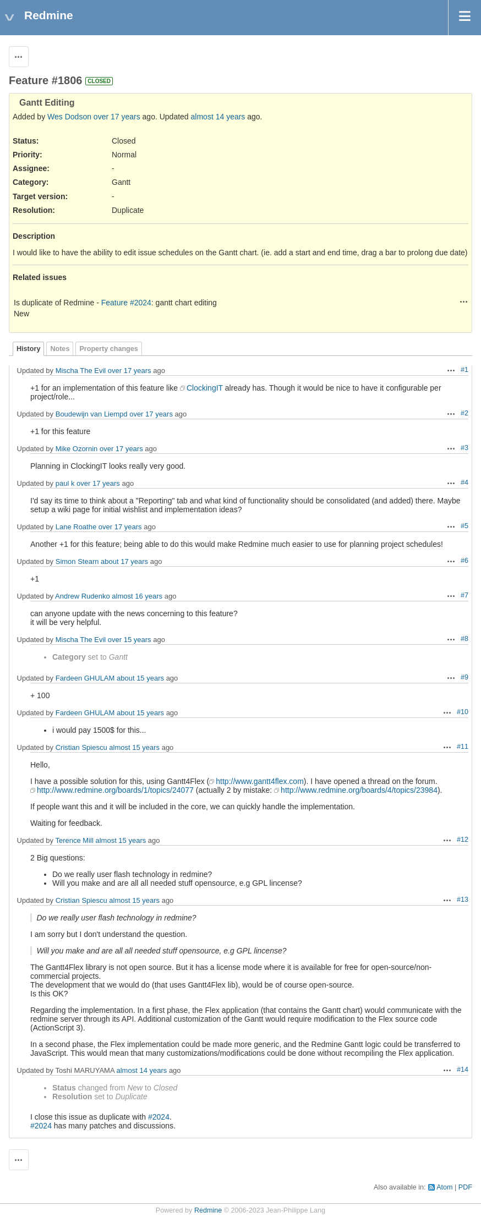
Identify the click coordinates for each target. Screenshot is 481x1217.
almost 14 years (218, 116)
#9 (464, 677)
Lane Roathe (76, 527)
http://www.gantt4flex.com (260, 781)
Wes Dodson (69, 116)
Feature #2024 (126, 302)
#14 (462, 1069)
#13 (462, 899)
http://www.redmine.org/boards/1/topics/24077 (115, 790)
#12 (462, 839)
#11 (462, 746)
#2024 (159, 1116)
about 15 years (140, 678)
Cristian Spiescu (81, 747)
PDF (465, 1187)
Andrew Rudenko (82, 596)
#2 (464, 413)
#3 (464, 448)
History (28, 349)
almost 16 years (137, 596)
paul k (65, 483)
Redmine (208, 1210)
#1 (464, 370)
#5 (464, 526)
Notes (59, 349)
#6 (464, 560)
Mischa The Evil (81, 370)
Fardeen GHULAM (85, 678)
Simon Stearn (77, 561)
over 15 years (129, 639)
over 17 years (117, 116)
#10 (462, 712)
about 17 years (124, 561)
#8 (464, 639)
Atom (444, 1187)
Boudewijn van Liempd (92, 414)
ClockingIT (205, 387)
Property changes (108, 349)
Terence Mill (74, 840)
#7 (464, 595)
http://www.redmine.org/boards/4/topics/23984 (359, 790)
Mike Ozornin (77, 449)
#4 (464, 482)
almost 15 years (134, 747)
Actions (464, 301)
